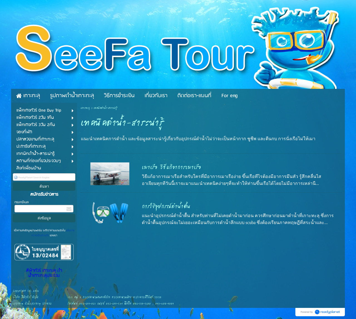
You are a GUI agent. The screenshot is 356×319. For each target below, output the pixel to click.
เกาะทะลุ (85, 108)
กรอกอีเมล (21, 202)
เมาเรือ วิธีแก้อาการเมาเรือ (171, 167)
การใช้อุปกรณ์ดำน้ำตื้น (166, 206)
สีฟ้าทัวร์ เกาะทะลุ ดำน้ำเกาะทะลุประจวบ (44, 273)
